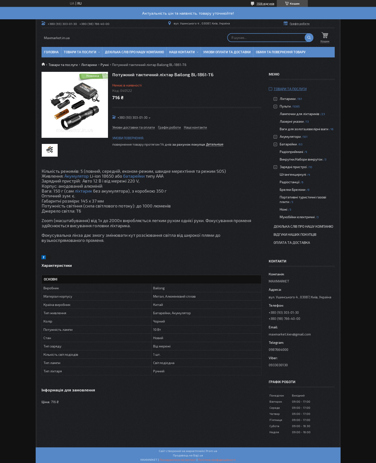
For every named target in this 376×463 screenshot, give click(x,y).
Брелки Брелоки (292, 189)
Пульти (285, 106)
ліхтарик (83, 191)
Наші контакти (182, 52)
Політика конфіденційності (217, 459)
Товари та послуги (80, 52)
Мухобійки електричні (297, 217)
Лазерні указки (292, 121)
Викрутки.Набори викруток (301, 159)
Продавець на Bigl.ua (188, 455)
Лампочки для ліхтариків (299, 114)
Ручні (105, 65)
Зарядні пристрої (293, 167)
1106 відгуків (265, 3)
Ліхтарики (89, 65)
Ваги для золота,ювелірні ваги (304, 129)
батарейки (134, 176)
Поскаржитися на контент (178, 459)
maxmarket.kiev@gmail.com (290, 334)
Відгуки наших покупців (295, 234)
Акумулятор (76, 176)
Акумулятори (290, 136)
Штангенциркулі (293, 174)
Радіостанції (290, 182)
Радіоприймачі (291, 152)
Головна (51, 52)
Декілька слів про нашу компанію (134, 52)
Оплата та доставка (292, 242)
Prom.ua (211, 450)
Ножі (283, 209)
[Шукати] (309, 37)
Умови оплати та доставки (227, 52)
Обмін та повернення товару (281, 52)
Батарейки (288, 144)
